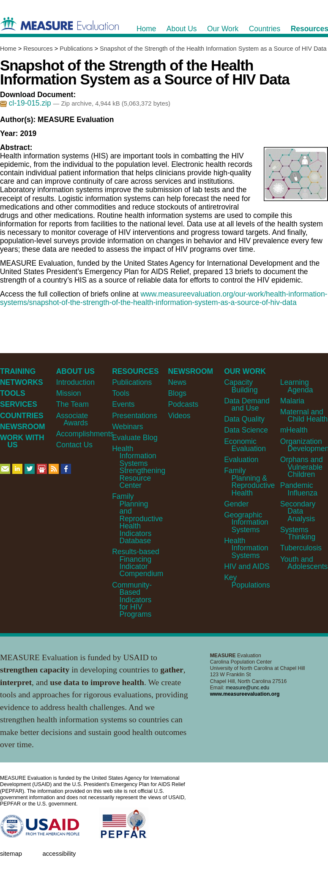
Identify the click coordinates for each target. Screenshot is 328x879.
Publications (76, 48)
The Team (72, 404)
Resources (37, 48)
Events (123, 404)
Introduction (75, 382)
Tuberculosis (301, 548)
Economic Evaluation (245, 445)
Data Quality (244, 419)
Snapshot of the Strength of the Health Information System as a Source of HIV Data (213, 48)
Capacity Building (240, 386)
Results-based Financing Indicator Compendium (137, 562)
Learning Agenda (296, 386)
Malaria (292, 401)
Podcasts (183, 404)
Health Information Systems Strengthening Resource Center (138, 467)
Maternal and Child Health (304, 415)
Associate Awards (72, 419)
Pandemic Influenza (298, 489)
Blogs (177, 393)
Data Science (246, 430)
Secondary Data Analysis (297, 511)
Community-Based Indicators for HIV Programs (132, 600)
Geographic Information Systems (246, 522)
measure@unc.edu (247, 688)
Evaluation (241, 459)
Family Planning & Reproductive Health (249, 481)
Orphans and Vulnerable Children (301, 467)
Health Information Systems (246, 548)
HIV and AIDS (247, 566)
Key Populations (247, 581)
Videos (179, 415)
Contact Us (74, 445)
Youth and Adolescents (304, 563)
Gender (236, 504)
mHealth (294, 430)
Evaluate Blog (135, 437)
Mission (68, 393)
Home (8, 48)
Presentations (134, 415)
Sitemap (11, 853)
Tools (120, 393)
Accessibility (59, 853)
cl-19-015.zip (26, 103)
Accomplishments (85, 434)
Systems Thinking (297, 533)
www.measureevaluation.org (245, 694)
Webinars (127, 426)
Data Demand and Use (247, 404)
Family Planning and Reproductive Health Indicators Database (137, 518)
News (177, 382)
